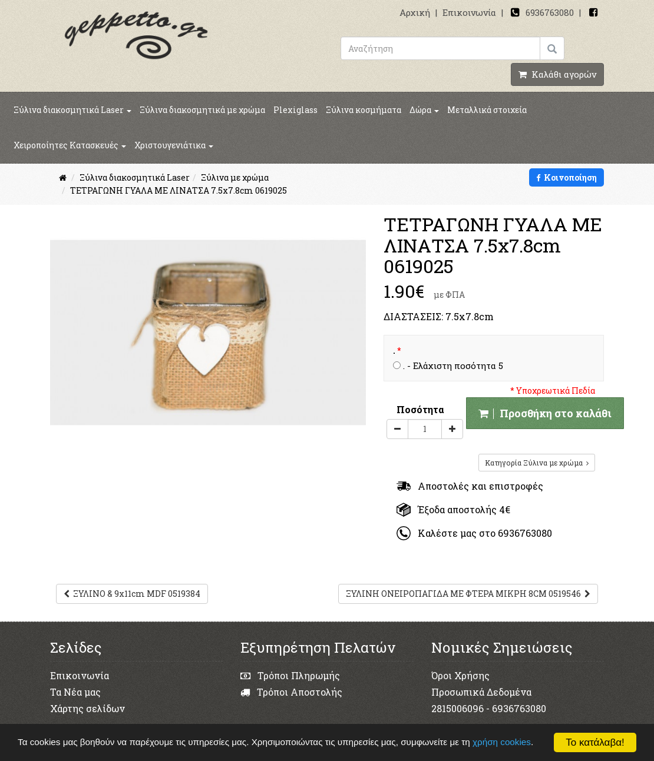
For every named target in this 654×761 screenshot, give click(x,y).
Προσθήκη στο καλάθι (545, 413)
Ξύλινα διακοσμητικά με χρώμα (202, 109)
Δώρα (424, 109)
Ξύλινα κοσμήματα (363, 109)
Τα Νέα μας (75, 692)
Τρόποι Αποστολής (291, 692)
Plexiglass (295, 109)
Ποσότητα (420, 409)
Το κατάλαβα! (595, 742)
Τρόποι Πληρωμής (290, 675)
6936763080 (550, 12)
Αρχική (414, 12)
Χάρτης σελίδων (87, 708)
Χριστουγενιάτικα (173, 145)
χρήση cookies (503, 742)
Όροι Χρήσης (460, 675)
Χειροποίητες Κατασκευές (70, 145)
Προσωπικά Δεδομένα (481, 692)
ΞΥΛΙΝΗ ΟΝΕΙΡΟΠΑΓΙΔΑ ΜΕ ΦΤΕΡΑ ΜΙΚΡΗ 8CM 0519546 (468, 593)
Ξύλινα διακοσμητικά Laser (72, 109)
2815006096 (457, 708)
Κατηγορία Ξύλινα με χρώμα (537, 462)
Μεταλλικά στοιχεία (487, 109)
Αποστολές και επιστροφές (470, 486)
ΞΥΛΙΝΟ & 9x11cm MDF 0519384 (132, 593)
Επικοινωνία (469, 12)
